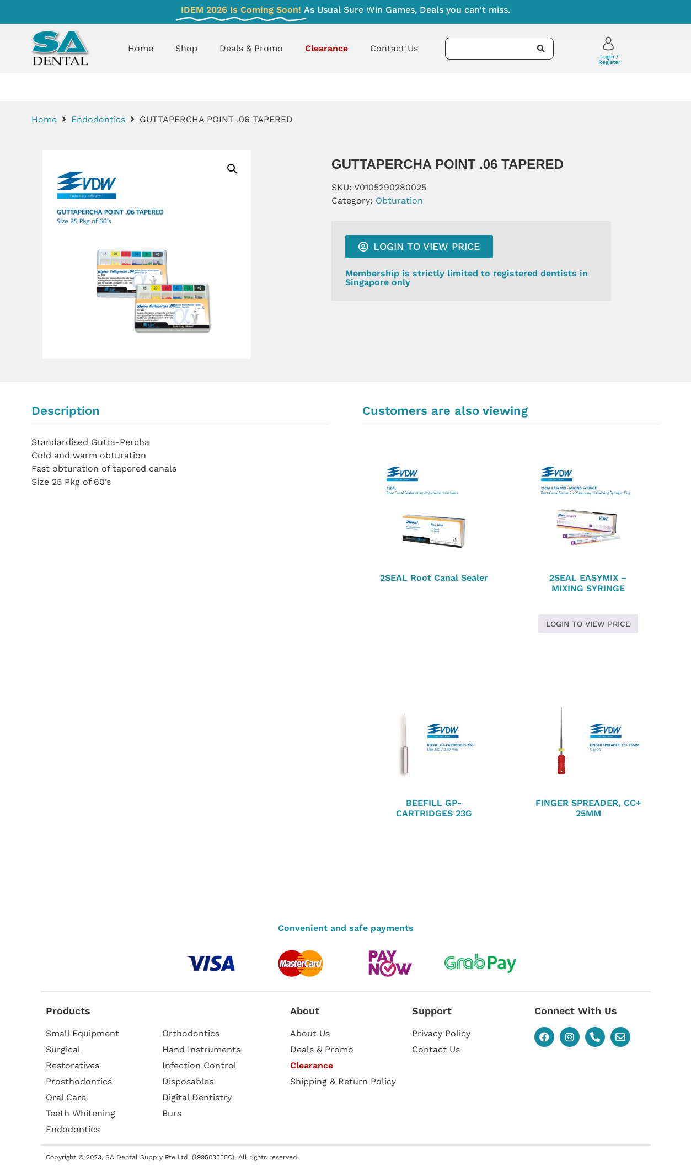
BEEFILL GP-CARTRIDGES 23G (434, 808)
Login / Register (609, 59)
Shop (186, 48)
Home (140, 48)
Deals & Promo (251, 48)
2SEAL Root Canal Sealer (434, 578)
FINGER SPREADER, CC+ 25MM (588, 808)
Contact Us (394, 48)
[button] (232, 169)
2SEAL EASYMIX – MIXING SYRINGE (588, 583)
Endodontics (98, 119)
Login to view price (588, 623)
